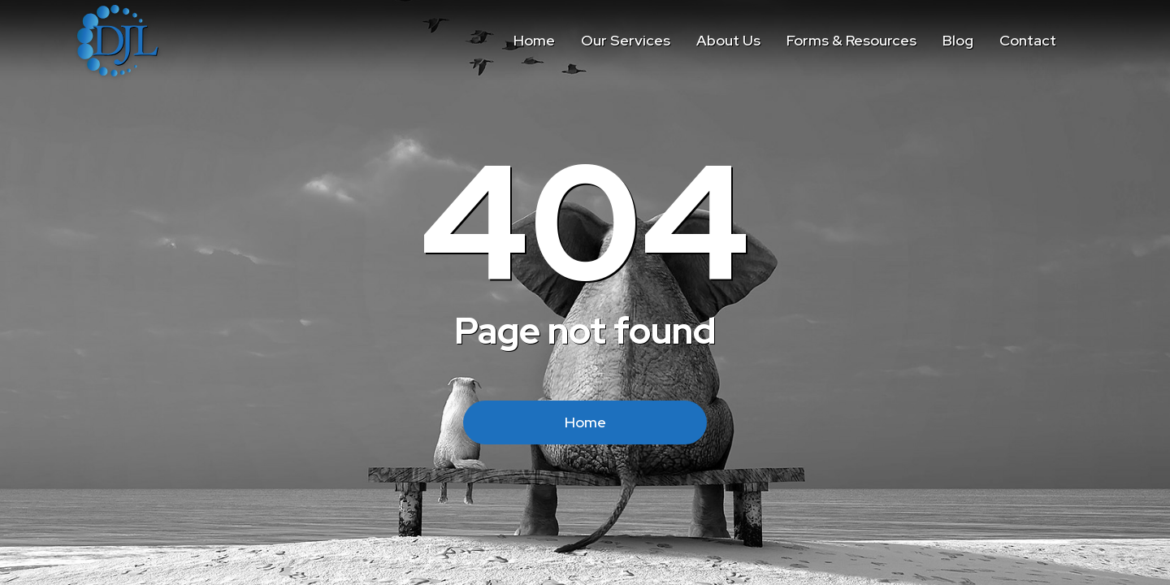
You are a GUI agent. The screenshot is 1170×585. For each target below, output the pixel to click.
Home (585, 422)
